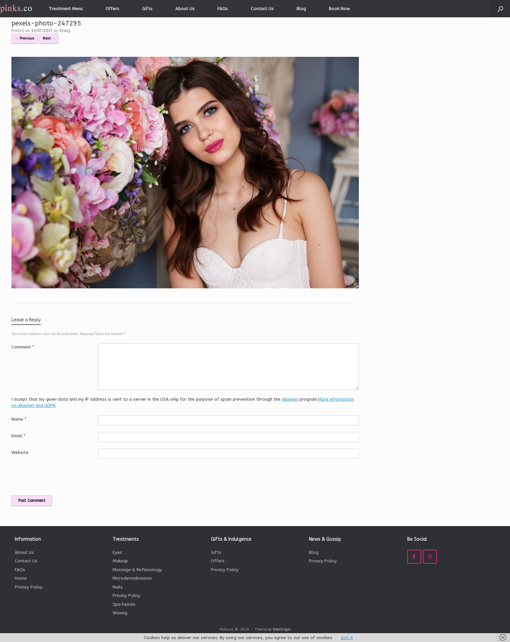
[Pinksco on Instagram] (430, 557)
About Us (185, 8)
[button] (500, 8)
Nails (118, 587)
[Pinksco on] (444, 557)
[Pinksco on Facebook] (414, 557)
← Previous (24, 38)
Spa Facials (124, 604)
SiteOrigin (282, 629)
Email (18, 435)
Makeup (120, 560)
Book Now (339, 8)
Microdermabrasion (132, 578)
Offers (112, 8)
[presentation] (56, 476)
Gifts (147, 8)
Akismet (290, 399)
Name (18, 419)
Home (21, 578)
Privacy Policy (28, 587)
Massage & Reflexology (137, 569)
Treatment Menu (66, 8)
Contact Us (262, 8)
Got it (347, 637)
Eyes (117, 552)
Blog (301, 8)
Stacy (64, 30)
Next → (49, 38)
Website (19, 452)
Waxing (120, 612)
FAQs (222, 8)
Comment (22, 347)
